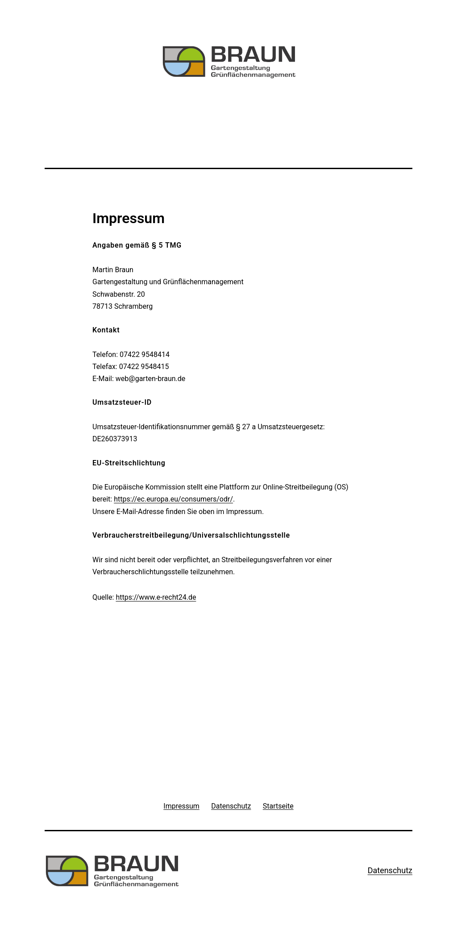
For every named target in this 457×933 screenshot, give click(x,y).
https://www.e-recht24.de (156, 597)
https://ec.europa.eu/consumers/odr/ (173, 499)
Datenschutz (390, 870)
